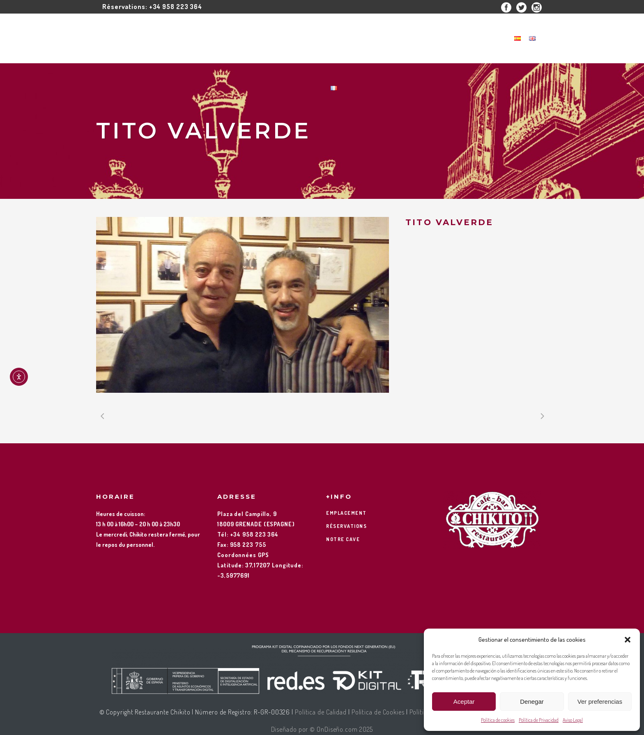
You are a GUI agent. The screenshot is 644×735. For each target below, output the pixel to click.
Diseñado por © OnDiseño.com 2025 (322, 729)
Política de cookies (498, 720)
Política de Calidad (321, 712)
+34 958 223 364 (175, 6)
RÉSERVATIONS (346, 526)
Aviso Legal (573, 720)
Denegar (532, 701)
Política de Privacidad (539, 720)
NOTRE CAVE (343, 539)
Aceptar (464, 701)
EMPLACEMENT (346, 513)
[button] (627, 640)
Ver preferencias (599, 701)
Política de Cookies (378, 712)
